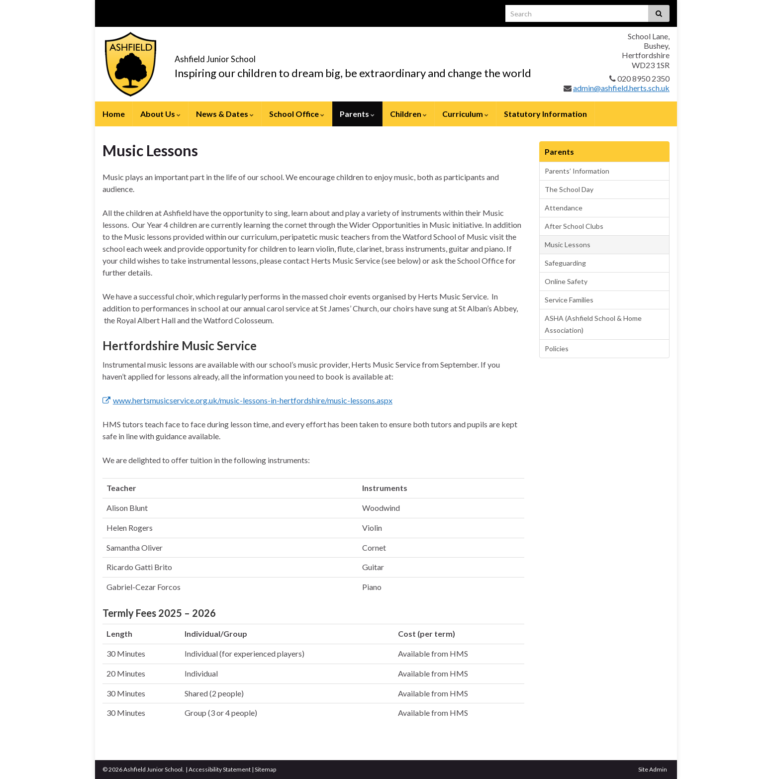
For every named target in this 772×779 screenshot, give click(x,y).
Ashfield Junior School (262, 55)
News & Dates (225, 113)
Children (408, 113)
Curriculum (465, 113)
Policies (557, 348)
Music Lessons (567, 244)
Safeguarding (565, 263)
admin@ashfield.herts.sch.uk (621, 88)
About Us (160, 113)
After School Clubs (574, 226)
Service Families (569, 299)
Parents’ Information (577, 171)
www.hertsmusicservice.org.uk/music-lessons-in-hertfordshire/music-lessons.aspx (247, 400)
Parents (357, 113)
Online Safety (566, 281)
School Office (296, 113)
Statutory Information (545, 113)
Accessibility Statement (220, 769)
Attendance (563, 207)
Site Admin (652, 769)
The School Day (569, 189)
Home (113, 113)
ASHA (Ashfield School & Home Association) (593, 324)
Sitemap (265, 769)
